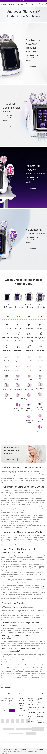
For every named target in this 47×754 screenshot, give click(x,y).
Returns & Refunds (39, 699)
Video (29, 719)
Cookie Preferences (37, 749)
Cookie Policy (40, 709)
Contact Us (21, 705)
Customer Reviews (30, 701)
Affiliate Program (32, 707)
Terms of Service (41, 712)
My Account (22, 710)
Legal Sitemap (15, 749)
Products (12, 4)
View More (33, 66)
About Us (21, 698)
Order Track (22, 703)
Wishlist (21, 708)
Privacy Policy (40, 707)
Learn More (10, 459)
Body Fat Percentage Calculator (40, 716)
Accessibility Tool (25, 749)
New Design (31, 721)
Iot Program (41, 4)
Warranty (39, 702)
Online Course (27, 4)
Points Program (31, 712)
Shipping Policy (40, 704)
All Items (30, 709)
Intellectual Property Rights (41, 721)
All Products (22, 700)
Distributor (30, 698)
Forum (20, 713)
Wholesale (20, 4)
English (41, 1)
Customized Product (31, 715)
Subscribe (12, 710)
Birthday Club (31, 704)
